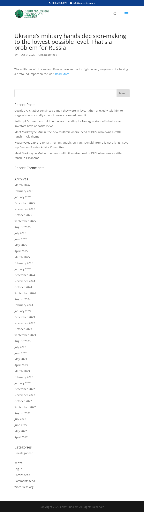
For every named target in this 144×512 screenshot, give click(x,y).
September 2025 (25, 221)
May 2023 (20, 359)
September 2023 (25, 335)
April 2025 (21, 251)
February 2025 (23, 263)
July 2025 (20, 233)
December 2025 (24, 203)
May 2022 (20, 431)
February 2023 (23, 377)
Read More (62, 74)
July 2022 (20, 419)
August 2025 (22, 227)
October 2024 (23, 287)
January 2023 (22, 383)
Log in (18, 469)
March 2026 (22, 185)
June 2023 (20, 353)
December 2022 (24, 389)
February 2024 (23, 305)
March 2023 (22, 371)
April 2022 (21, 437)
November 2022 (24, 395)
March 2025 (22, 257)
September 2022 (25, 407)
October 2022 (23, 401)
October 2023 (23, 329)
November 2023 (24, 323)
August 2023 (22, 341)
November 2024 (24, 281)
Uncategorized (47, 54)
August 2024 (22, 299)
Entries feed (22, 475)
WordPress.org (24, 487)
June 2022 (20, 425)
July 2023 (20, 347)
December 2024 (24, 275)
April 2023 (21, 365)
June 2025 (20, 239)
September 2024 (25, 293)
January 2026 (22, 197)
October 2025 (23, 215)
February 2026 (23, 191)
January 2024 (22, 311)
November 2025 (24, 209)
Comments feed (24, 481)
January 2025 (22, 269)
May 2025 (20, 245)
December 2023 (24, 317)
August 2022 (22, 413)
